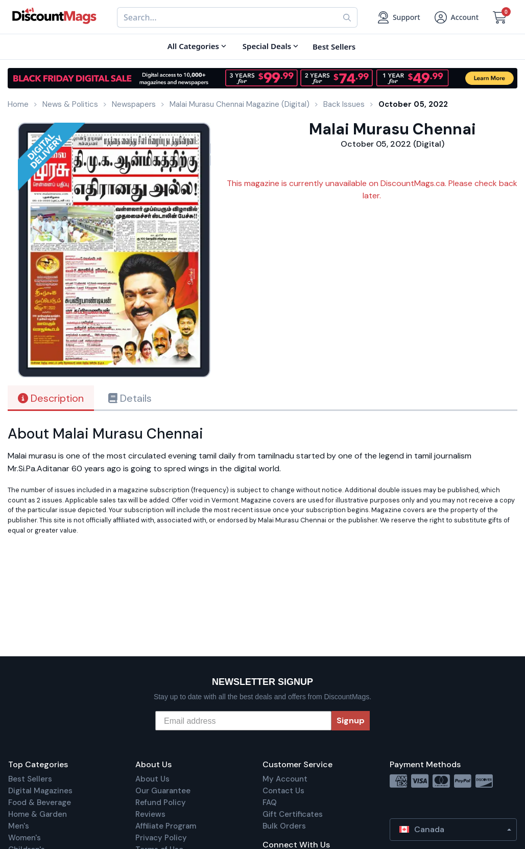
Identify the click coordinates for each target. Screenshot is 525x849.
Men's (18, 826)
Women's (24, 838)
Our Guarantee (162, 791)
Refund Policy (160, 802)
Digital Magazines (40, 791)
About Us (152, 779)
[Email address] (243, 720)
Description (51, 398)
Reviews (150, 814)
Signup (351, 720)
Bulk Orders (284, 826)
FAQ (269, 802)
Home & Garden (37, 814)
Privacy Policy (161, 838)
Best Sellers (30, 779)
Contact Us (283, 791)
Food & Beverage (39, 802)
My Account (284, 779)
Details (130, 398)
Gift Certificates (292, 814)
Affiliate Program (165, 826)
